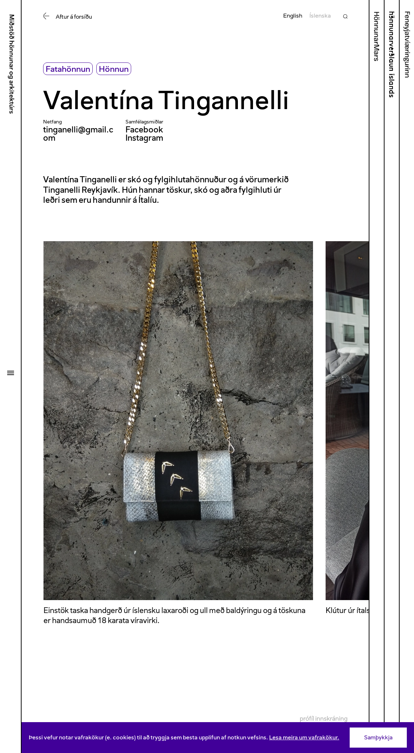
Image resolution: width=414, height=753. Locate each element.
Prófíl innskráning (324, 718)
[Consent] (218, 737)
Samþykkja (378, 737)
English (292, 15)
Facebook (144, 130)
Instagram (144, 138)
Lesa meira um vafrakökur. (304, 737)
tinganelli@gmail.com (78, 134)
